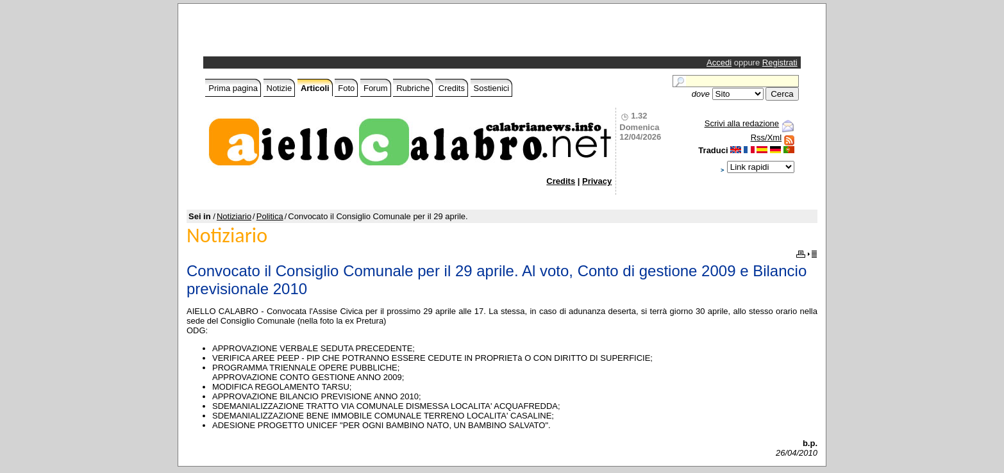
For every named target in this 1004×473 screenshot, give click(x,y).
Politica (269, 216)
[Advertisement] (356, 33)
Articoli (315, 88)
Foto (346, 88)
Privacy (597, 181)
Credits (452, 88)
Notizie (279, 88)
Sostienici (492, 88)
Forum (376, 88)
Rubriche (413, 88)
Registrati (780, 62)
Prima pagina (233, 88)
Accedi (719, 62)
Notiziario (234, 216)
